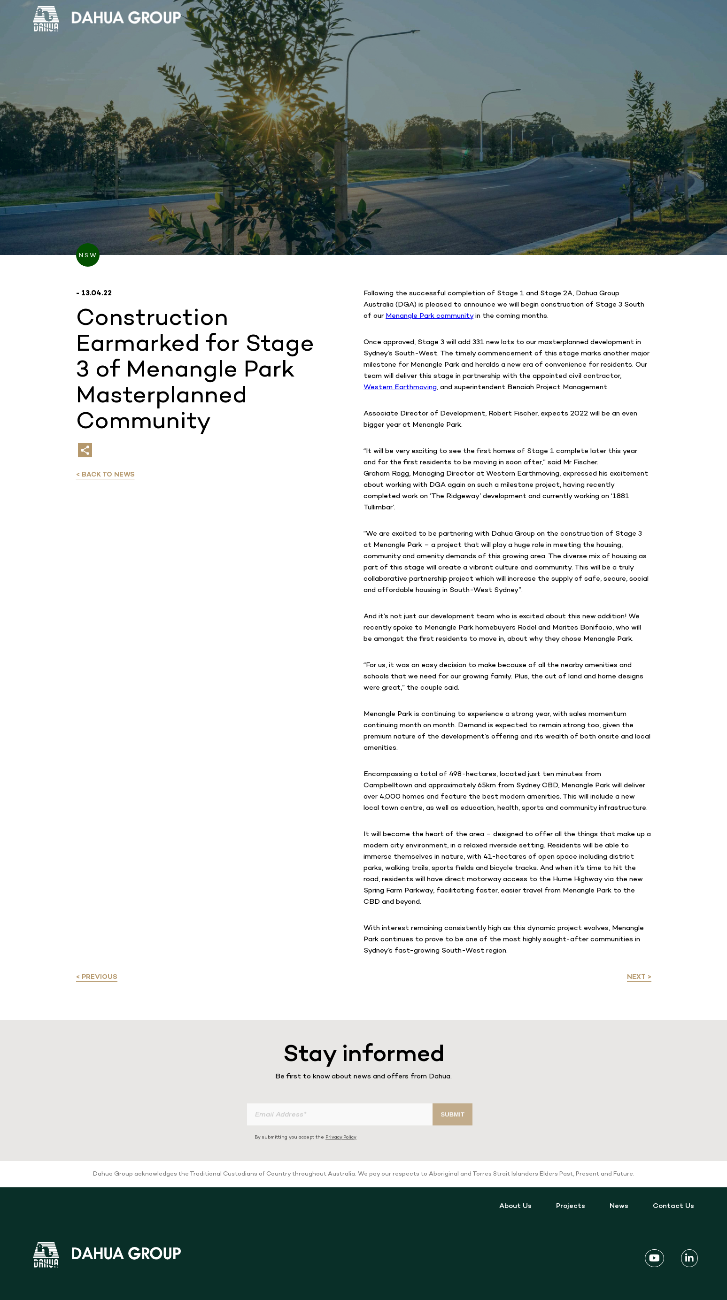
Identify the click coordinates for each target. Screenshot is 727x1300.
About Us (515, 1206)
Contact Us (673, 1206)
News (619, 1206)
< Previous (96, 977)
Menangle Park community (429, 316)
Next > (639, 977)
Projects (570, 1206)
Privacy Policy (340, 1153)
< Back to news (105, 475)
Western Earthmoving (400, 387)
